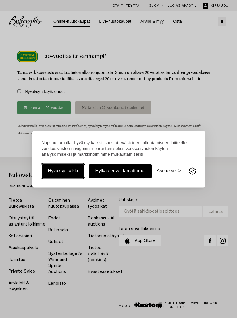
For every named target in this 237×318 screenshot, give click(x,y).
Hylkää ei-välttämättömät (120, 171)
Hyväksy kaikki (63, 171)
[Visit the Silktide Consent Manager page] (192, 171)
